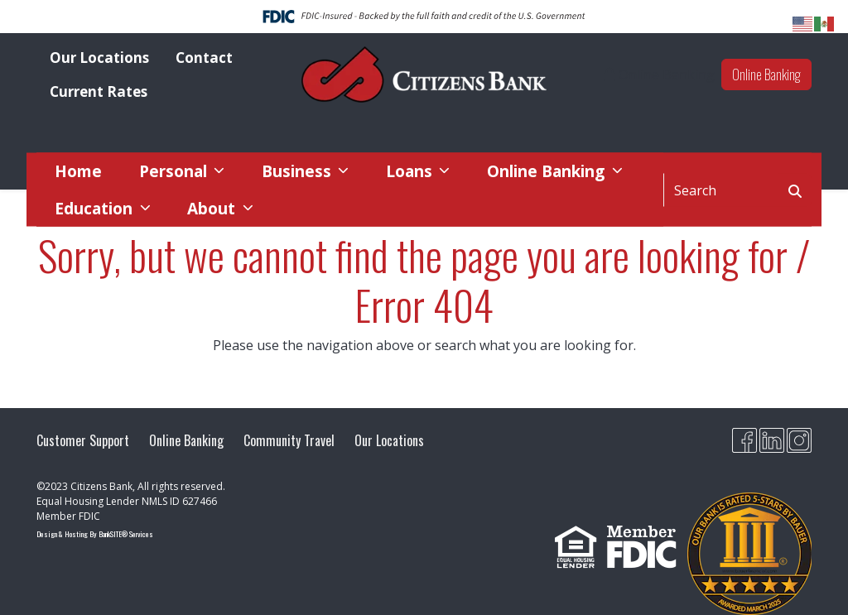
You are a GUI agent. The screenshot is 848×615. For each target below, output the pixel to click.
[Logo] (424, 74)
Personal (175, 171)
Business (298, 171)
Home (78, 171)
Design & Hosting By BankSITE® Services (94, 534)
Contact (204, 57)
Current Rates (98, 91)
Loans (411, 171)
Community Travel (289, 440)
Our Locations (99, 57)
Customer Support (82, 440)
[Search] (721, 189)
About (213, 208)
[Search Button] (795, 189)
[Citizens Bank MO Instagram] (799, 440)
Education (96, 208)
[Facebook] (744, 440)
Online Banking (766, 74)
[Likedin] (771, 440)
